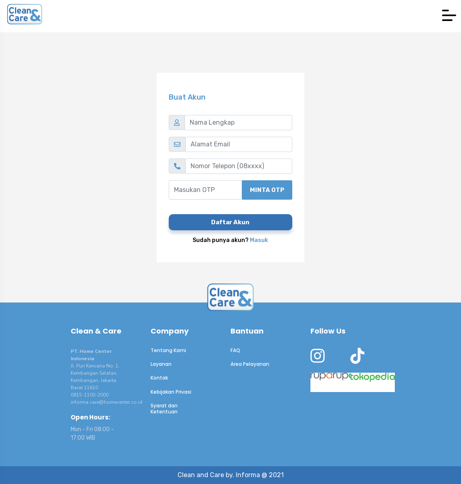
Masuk (259, 240)
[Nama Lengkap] (238, 122)
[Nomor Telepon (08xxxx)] (238, 166)
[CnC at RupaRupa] (317, 382)
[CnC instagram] (317, 359)
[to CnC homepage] (230, 296)
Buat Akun (187, 97)
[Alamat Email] (238, 144)
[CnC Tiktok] (357, 359)
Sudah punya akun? (230, 240)
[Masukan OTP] (205, 190)
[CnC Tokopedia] (357, 382)
